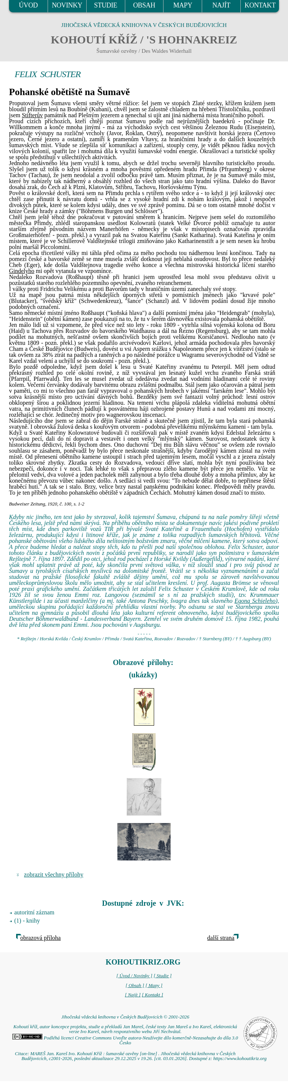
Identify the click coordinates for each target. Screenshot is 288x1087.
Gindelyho (21, 271)
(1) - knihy (27, 920)
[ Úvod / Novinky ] (134, 975)
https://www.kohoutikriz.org (240, 1058)
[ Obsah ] (135, 985)
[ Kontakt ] (152, 995)
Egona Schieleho (254, 601)
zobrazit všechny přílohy (53, 874)
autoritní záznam (34, 912)
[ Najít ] (133, 995)
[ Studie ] (162, 975)
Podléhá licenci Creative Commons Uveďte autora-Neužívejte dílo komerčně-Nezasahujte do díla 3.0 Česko (125, 1040)
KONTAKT (260, 5)
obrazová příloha (40, 938)
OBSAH (144, 5)
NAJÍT (221, 5)
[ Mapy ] (154, 985)
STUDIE (105, 5)
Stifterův (32, 115)
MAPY (182, 5)
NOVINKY (67, 5)
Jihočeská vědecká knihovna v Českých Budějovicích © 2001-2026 (125, 1017)
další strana (220, 938)
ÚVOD (28, 5)
